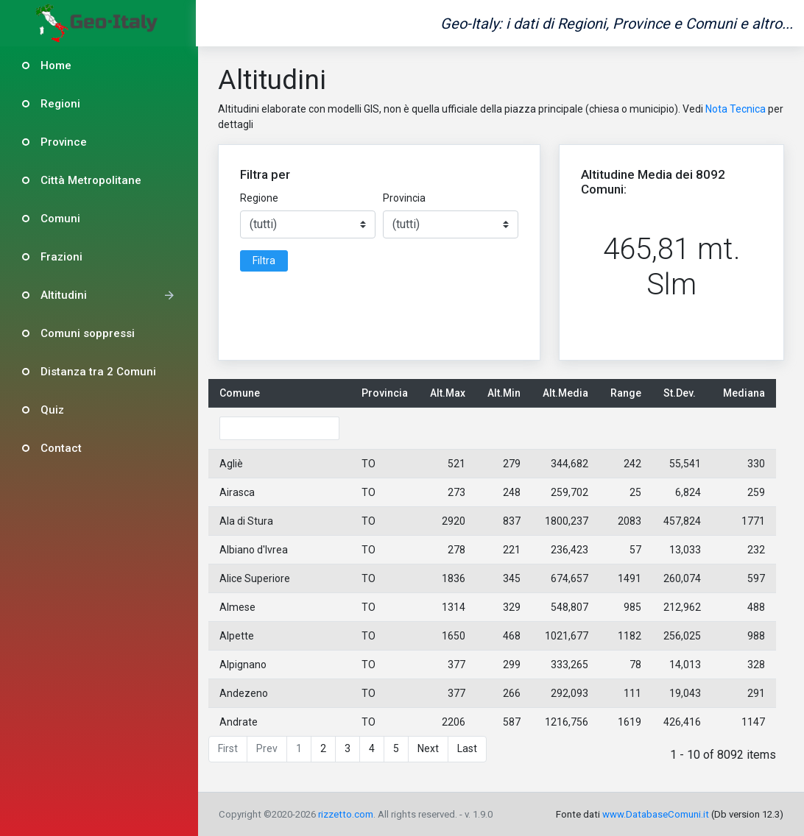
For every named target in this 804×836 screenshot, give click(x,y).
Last (469, 748)
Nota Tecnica (736, 109)
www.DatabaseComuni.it (655, 814)
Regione (260, 198)
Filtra (264, 260)
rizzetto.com (347, 814)
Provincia (405, 198)
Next (429, 748)
